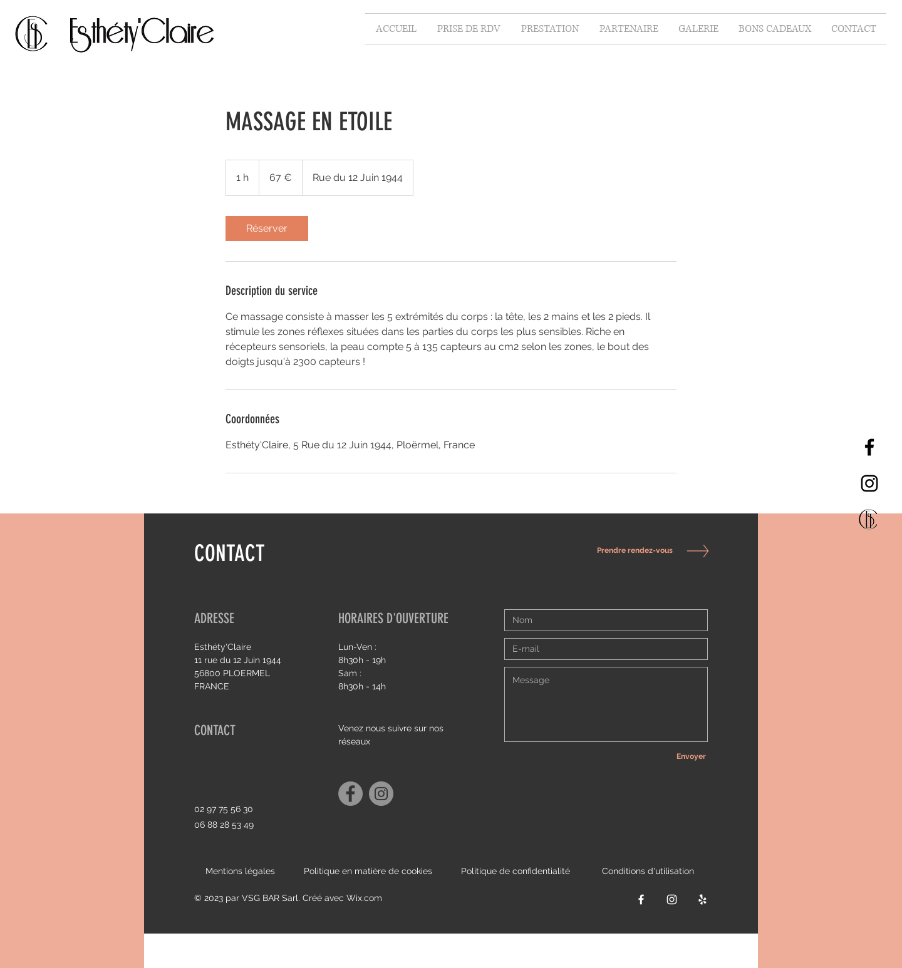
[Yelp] (702, 899)
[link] (267, 228)
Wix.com (364, 898)
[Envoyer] (691, 756)
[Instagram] (869, 483)
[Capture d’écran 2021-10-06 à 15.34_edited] (869, 519)
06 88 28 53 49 (224, 825)
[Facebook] (869, 447)
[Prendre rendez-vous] (631, 551)
